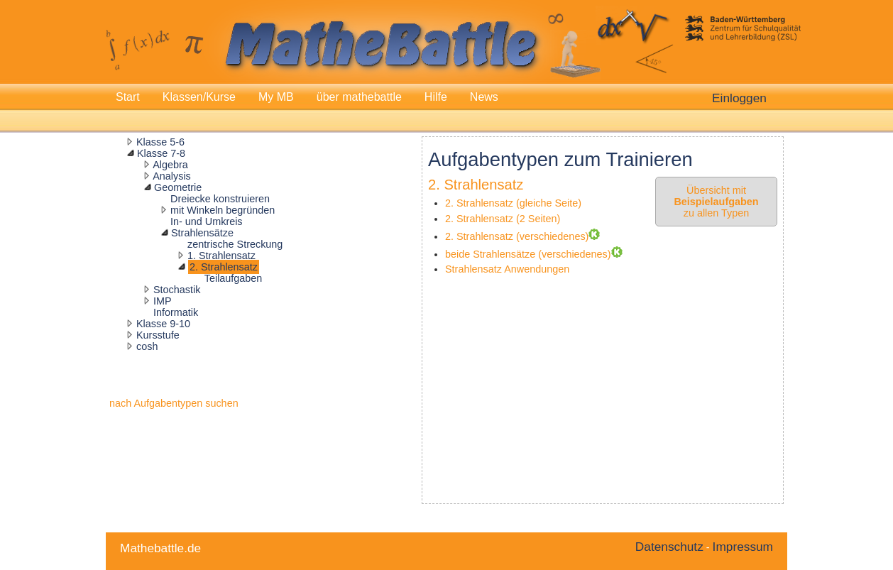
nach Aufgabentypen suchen (174, 403)
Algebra (170, 164)
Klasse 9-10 (163, 323)
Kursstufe (158, 335)
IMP (162, 301)
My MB (276, 97)
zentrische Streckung (235, 244)
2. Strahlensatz (224, 267)
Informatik (175, 312)
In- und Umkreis (206, 221)
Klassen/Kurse (199, 97)
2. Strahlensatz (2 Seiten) (502, 218)
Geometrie (178, 187)
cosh (147, 346)
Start (128, 97)
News (484, 97)
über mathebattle (359, 97)
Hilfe (435, 97)
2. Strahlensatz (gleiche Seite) (513, 203)
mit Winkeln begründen (222, 210)
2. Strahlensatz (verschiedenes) (516, 236)
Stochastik (176, 289)
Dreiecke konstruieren (220, 198)
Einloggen (739, 98)
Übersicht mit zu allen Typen (716, 202)
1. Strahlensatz (221, 255)
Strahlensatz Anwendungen (507, 269)
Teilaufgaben (233, 278)
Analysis (172, 176)
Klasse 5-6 (160, 142)
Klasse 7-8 (161, 153)
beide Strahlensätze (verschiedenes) (528, 254)
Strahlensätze (202, 233)
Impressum (743, 546)
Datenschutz (669, 546)
